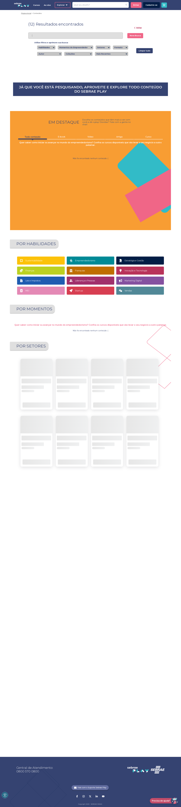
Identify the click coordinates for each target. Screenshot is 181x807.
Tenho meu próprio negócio (147, 551)
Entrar (136, 5)
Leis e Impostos (32, 509)
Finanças (29, 499)
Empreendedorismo (85, 489)
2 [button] (88, 437)
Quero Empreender (74, 551)
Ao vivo (47, 5)
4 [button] (97, 437)
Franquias (80, 499)
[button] (76, 437)
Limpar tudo (144, 51)
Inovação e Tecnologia (136, 499)
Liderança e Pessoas (85, 509)
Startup (79, 519)
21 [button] (97, 675)
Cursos (36, 5)
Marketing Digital (133, 509)
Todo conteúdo (30, 306)
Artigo (121, 306)
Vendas (128, 519)
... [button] (92, 675)
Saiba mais (37, 118)
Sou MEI (110, 551)
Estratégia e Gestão (134, 489)
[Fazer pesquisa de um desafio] (126, 5)
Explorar (62, 5)
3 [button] (92, 437)
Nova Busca (135, 35)
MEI (27, 519)
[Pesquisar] (98, 5)
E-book (60, 306)
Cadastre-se (151, 5)
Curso (151, 306)
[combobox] (50, 47)
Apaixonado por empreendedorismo (35, 552)
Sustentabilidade (33, 489)
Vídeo (91, 306)
